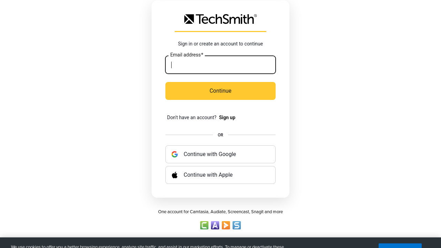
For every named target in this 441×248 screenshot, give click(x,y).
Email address (186, 55)
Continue (220, 90)
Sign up (227, 117)
